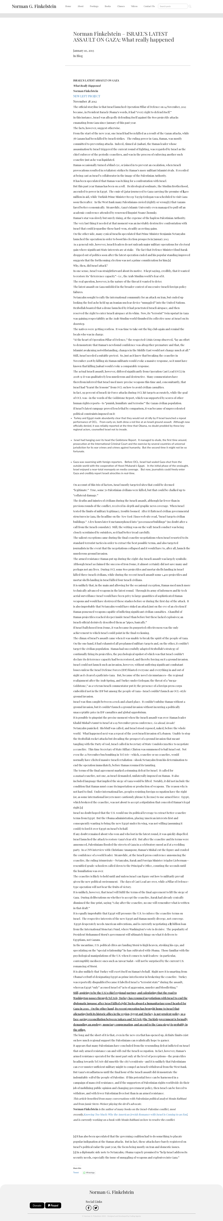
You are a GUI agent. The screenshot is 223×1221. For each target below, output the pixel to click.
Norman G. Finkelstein (34, 6)
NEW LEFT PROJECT (86, 96)
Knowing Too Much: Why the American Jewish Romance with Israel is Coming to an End (135, 1114)
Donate (37, 1205)
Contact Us (149, 6)
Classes (121, 6)
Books (108, 6)
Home (68, 6)
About (81, 6)
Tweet (76, 1172)
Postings (94, 6)
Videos (134, 6)
